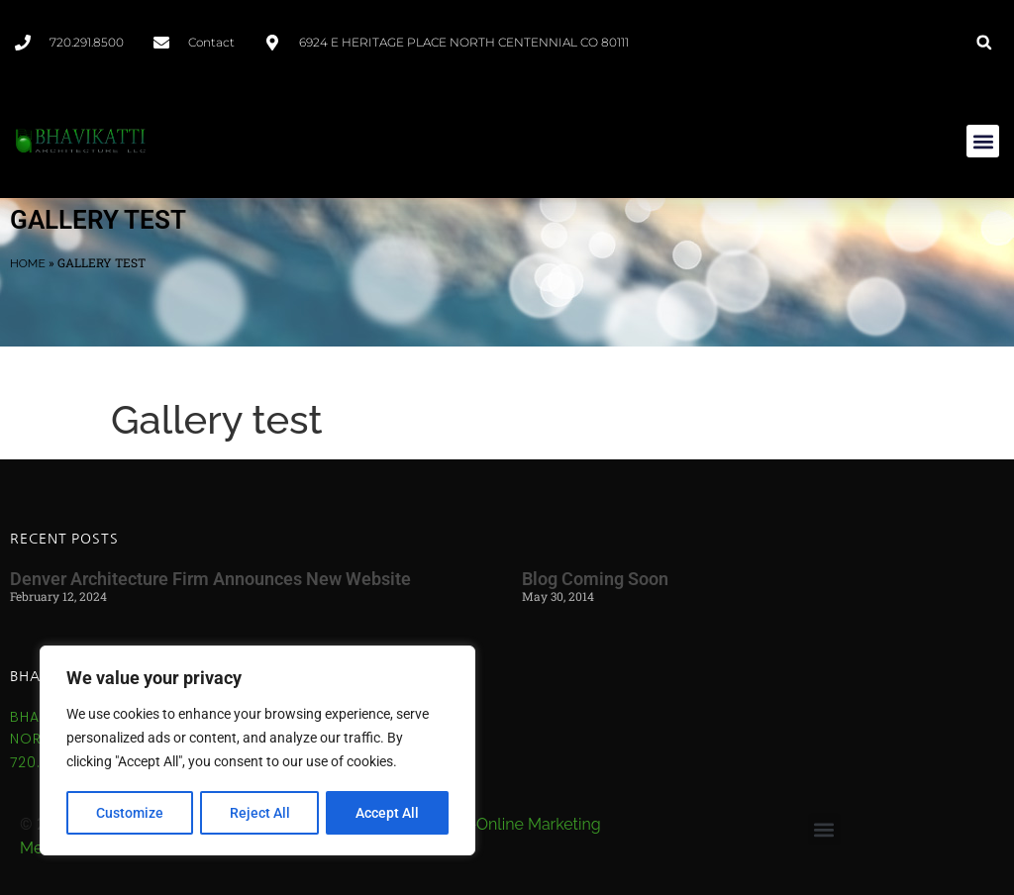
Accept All (388, 813)
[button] (983, 42)
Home (28, 263)
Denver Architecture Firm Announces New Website (210, 578)
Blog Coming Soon (595, 578)
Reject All (260, 813)
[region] (257, 751)
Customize (129, 813)
